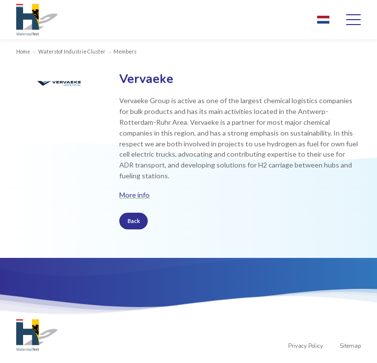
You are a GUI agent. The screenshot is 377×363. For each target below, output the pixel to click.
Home (23, 52)
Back (134, 221)
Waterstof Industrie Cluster (72, 52)
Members (124, 52)
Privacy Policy (305, 346)
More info (134, 195)
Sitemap (350, 346)
